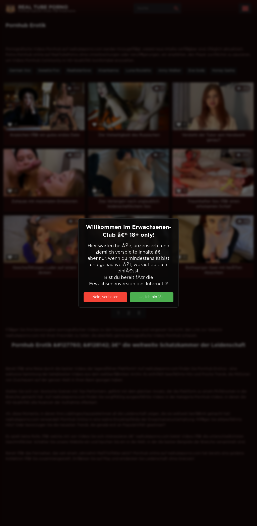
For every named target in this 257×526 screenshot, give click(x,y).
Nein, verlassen (105, 297)
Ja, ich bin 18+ (152, 297)
